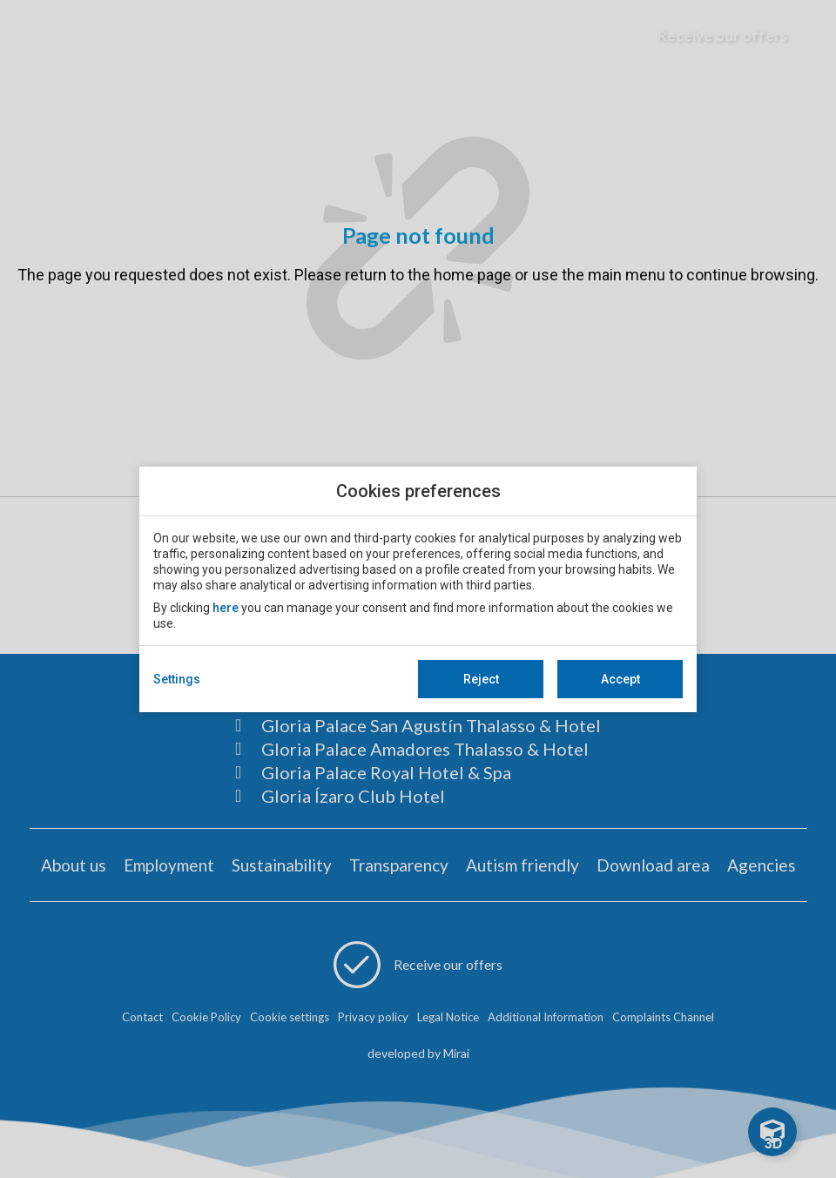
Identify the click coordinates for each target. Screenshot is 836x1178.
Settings (176, 679)
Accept (620, 679)
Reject (481, 679)
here (225, 608)
